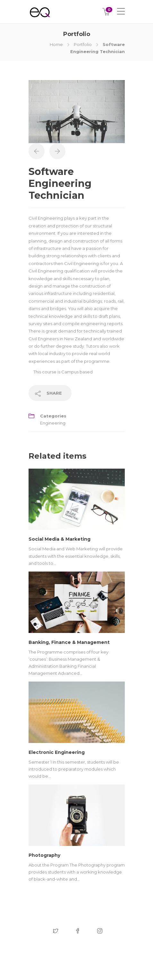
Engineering (52, 423)
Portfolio (83, 44)
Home (56, 44)
